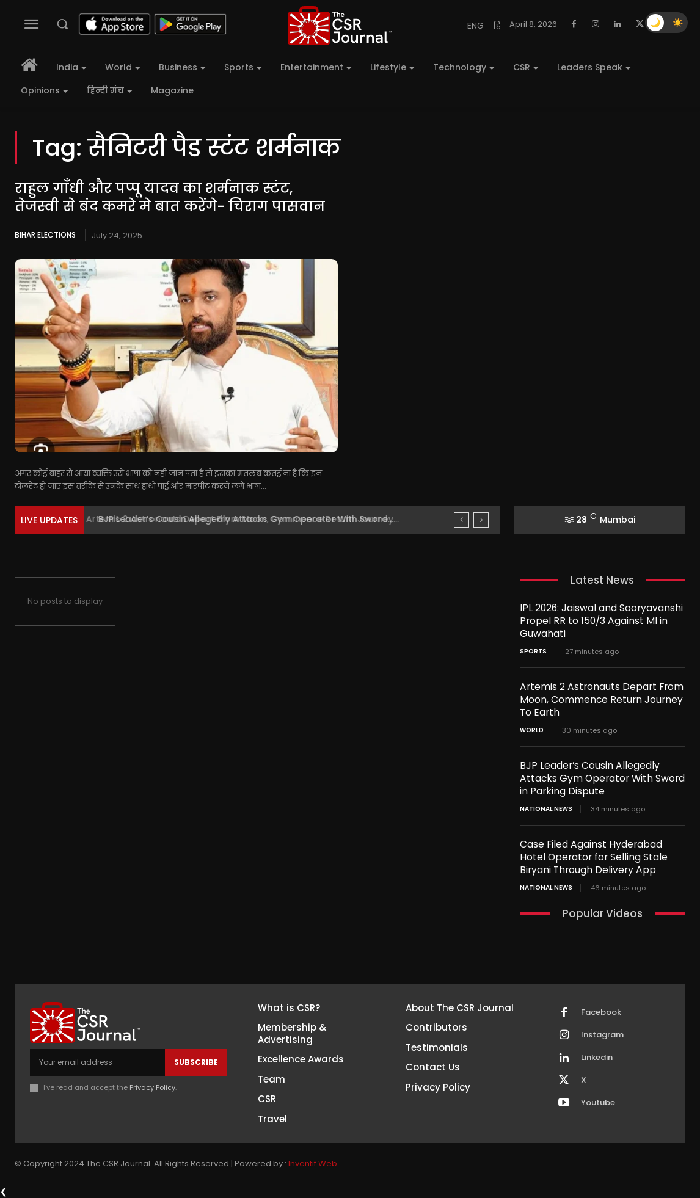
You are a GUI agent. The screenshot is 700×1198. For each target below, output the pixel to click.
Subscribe (196, 1062)
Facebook (601, 1012)
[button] (62, 23)
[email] (97, 1062)
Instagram (602, 1034)
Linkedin (597, 1057)
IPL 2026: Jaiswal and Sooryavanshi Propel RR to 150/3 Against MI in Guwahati (597, 620)
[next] (481, 520)
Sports (533, 651)
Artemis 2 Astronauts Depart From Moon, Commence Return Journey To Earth (597, 699)
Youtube (598, 1102)
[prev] (461, 520)
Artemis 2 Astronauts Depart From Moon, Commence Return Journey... (249, 519)
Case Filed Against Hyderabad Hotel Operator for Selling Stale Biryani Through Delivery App (602, 857)
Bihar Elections (45, 235)
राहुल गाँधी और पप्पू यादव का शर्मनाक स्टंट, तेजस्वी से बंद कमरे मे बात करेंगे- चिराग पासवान (175, 198)
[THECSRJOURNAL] (340, 25)
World (532, 730)
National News (546, 809)
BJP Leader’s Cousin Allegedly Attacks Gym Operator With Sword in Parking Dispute (598, 778)
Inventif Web (312, 1163)
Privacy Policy (152, 1087)
